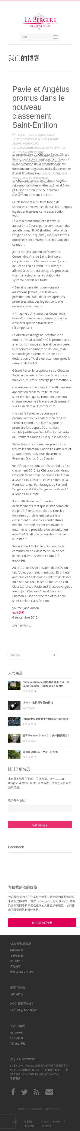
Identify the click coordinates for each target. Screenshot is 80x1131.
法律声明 (47, 1126)
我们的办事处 (18, 1043)
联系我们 (28, 1121)
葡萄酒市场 (16, 994)
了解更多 (15, 1078)
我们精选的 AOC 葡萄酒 (24, 1010)
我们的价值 (16, 1038)
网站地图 (30, 1126)
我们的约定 (16, 961)
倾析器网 (18, 613)
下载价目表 (16, 955)
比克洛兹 (57, 1108)
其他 (20, 192)
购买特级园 (16, 950)
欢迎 (14, 1121)
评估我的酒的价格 (42, 922)
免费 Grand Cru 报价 (22, 971)
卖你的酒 (15, 966)
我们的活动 (16, 1032)
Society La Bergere (51, 1121)
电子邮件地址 (18, 800)
